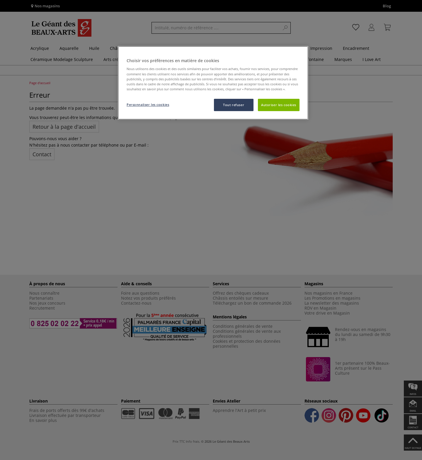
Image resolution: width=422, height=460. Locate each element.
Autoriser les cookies (278, 105)
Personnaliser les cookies (148, 104)
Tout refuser (233, 105)
